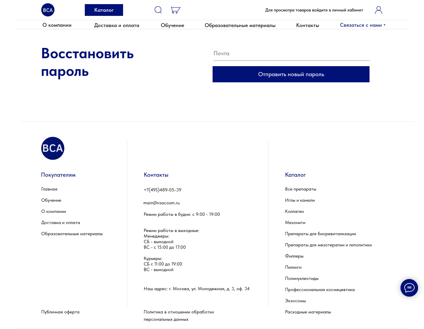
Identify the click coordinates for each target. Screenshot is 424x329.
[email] (291, 53)
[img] (47, 9)
